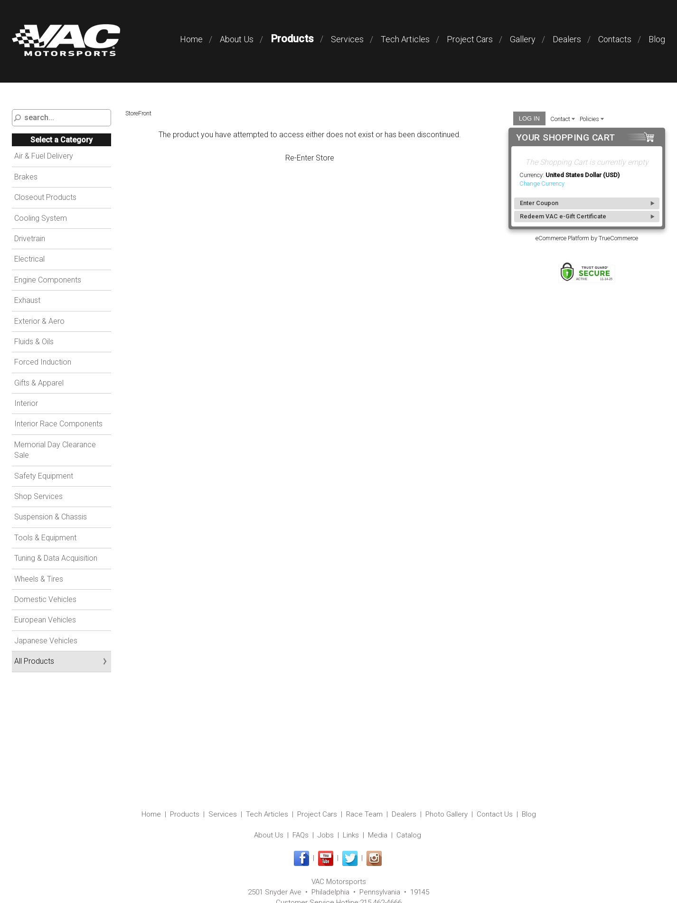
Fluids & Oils (34, 341)
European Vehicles (45, 619)
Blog (657, 39)
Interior (26, 403)
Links (351, 835)
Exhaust (27, 300)
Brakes (26, 176)
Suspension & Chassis (50, 516)
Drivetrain (29, 238)
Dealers (567, 39)
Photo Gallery (446, 814)
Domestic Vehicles (45, 599)
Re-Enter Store (309, 157)
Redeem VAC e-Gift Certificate (563, 216)
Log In (529, 118)
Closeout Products (45, 197)
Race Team (364, 814)
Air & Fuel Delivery (43, 155)
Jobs (326, 835)
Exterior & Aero (39, 321)
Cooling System (40, 218)
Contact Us (495, 814)
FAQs (300, 835)
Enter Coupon (539, 203)
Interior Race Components (58, 423)
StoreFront (138, 113)
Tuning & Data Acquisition (55, 558)
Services (347, 39)
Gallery (523, 39)
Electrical (29, 258)
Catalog (408, 835)
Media (377, 835)
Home (191, 39)
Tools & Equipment (45, 537)
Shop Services (38, 496)
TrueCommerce (618, 238)
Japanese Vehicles (45, 640)
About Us (237, 39)
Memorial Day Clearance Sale (55, 450)
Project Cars (470, 39)
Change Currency (541, 183)
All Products (34, 661)
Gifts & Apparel (39, 382)
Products (292, 39)
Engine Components (47, 279)
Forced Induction (42, 362)
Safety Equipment (43, 475)
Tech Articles (405, 39)
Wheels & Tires (38, 578)
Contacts (614, 39)
